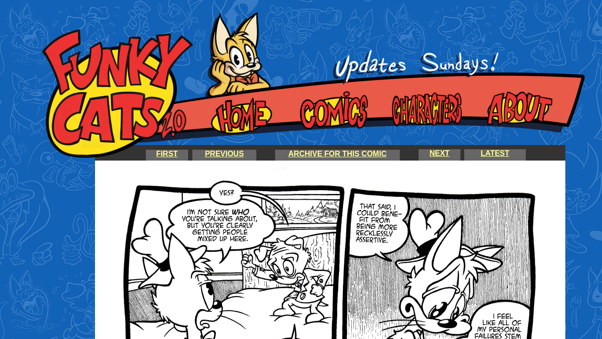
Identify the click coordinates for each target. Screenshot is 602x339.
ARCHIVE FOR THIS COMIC (337, 154)
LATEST (495, 153)
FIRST (167, 154)
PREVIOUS (224, 154)
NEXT (439, 153)
